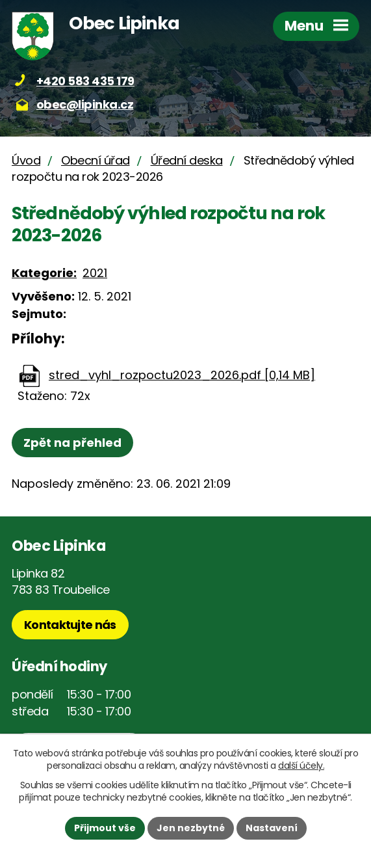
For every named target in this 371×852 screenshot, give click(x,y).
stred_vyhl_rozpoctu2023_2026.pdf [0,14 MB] (182, 375)
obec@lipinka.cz (85, 104)
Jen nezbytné (191, 827)
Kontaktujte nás (70, 625)
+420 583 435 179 (85, 81)
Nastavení (272, 827)
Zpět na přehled (72, 442)
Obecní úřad (95, 160)
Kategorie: (44, 273)
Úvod (26, 160)
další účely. (301, 765)
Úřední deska (187, 160)
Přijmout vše (105, 827)
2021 (95, 273)
